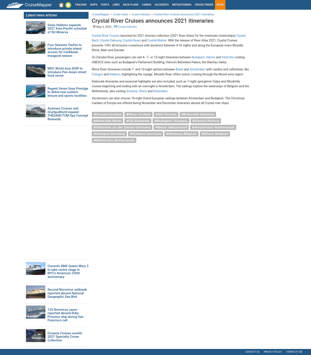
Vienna (210, 57)
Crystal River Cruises (105, 35)
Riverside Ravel (109, 121)
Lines (116, 4)
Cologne (97, 74)
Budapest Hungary (172, 121)
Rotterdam (160, 91)
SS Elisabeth (139, 121)
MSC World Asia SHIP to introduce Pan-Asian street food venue (67, 72)
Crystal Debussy (110, 40)
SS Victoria (167, 114)
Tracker (81, 4)
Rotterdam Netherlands (115, 140)
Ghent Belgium (216, 134)
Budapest (198, 57)
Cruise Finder (204, 4)
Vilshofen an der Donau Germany (123, 127)
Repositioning (181, 4)
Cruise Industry (125, 26)
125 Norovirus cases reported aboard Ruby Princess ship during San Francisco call (65, 315)
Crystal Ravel (131, 40)
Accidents (162, 4)
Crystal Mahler (157, 40)
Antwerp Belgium (182, 134)
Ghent (143, 91)
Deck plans (130, 4)
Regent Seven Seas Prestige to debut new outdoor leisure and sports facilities (68, 92)
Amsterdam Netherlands (214, 127)
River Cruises (140, 114)
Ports (105, 4)
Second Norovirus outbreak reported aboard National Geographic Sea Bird (67, 293)
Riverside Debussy (199, 114)
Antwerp (132, 91)
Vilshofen (228, 57)
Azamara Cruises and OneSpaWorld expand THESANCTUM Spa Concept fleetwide (68, 114)
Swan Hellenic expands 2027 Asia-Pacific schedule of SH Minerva (67, 28)
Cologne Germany (110, 134)
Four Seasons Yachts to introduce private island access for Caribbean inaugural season (65, 50)
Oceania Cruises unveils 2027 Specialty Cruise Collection (65, 336)
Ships (94, 4)
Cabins (146, 4)
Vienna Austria (207, 121)
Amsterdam (198, 69)
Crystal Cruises (108, 114)
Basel (179, 69)
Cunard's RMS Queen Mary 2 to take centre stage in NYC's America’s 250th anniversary (68, 271)
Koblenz (114, 74)
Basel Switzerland (172, 127)
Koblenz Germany (146, 134)
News (220, 4)
